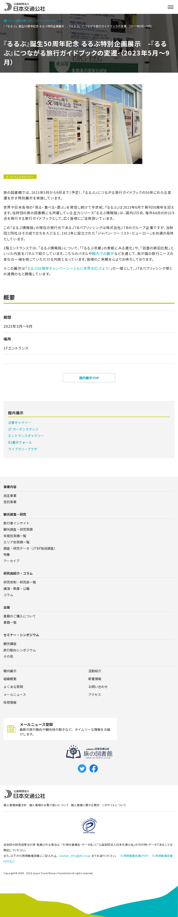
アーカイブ (11, 560)
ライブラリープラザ (22, 449)
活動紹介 (94, 671)
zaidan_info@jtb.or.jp (75, 856)
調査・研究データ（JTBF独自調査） (30, 548)
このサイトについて (114, 805)
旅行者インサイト (16, 523)
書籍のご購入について (19, 616)
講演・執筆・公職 (16, 588)
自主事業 (9, 495)
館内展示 (23, 20)
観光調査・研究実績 (18, 529)
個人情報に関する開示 (85, 805)
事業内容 (9, 486)
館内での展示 (103, 253)
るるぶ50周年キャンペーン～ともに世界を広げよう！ (68, 268)
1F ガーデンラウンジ (23, 429)
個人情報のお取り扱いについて (49, 805)
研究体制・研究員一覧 (19, 582)
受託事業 (9, 501)
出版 (6, 607)
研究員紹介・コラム (18, 573)
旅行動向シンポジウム (19, 650)
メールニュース (14, 694)
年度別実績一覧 (14, 535)
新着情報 (94, 678)
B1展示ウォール (20, 442)
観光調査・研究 (14, 514)
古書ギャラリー (19, 422)
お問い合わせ (98, 686)
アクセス (94, 694)
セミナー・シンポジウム (21, 634)
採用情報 (9, 702)
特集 (6, 554)
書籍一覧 (9, 622)
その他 (8, 656)
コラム (8, 594)
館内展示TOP (89, 377)
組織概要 (9, 678)
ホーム (9, 20)
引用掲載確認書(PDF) (135, 856)
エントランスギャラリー (45, 20)
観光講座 (9, 643)
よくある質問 (13, 686)
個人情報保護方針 (15, 805)
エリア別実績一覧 (16, 542)
